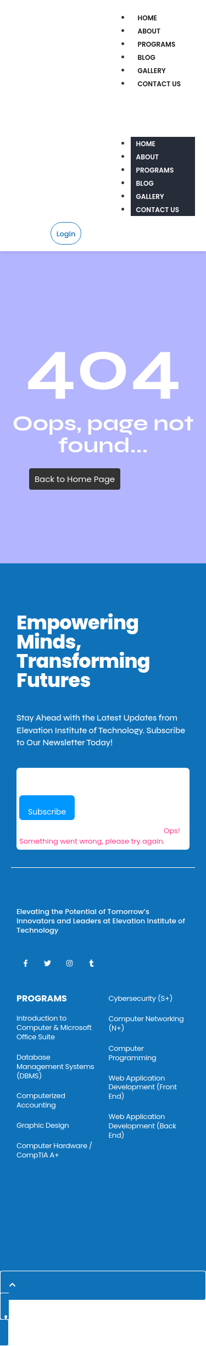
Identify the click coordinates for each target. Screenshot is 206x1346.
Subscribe (47, 811)
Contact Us (159, 83)
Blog (146, 57)
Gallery (152, 70)
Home (148, 18)
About (149, 31)
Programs (157, 44)
